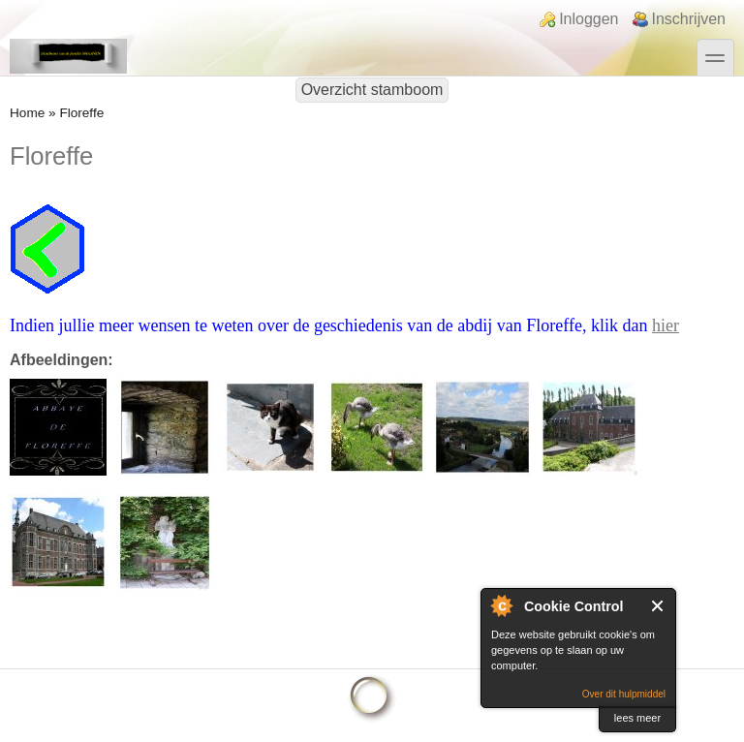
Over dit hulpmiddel (624, 694)
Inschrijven (689, 19)
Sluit (658, 606)
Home (27, 113)
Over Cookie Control (500, 605)
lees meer (637, 718)
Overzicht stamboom (372, 89)
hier (665, 325)
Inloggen (588, 19)
